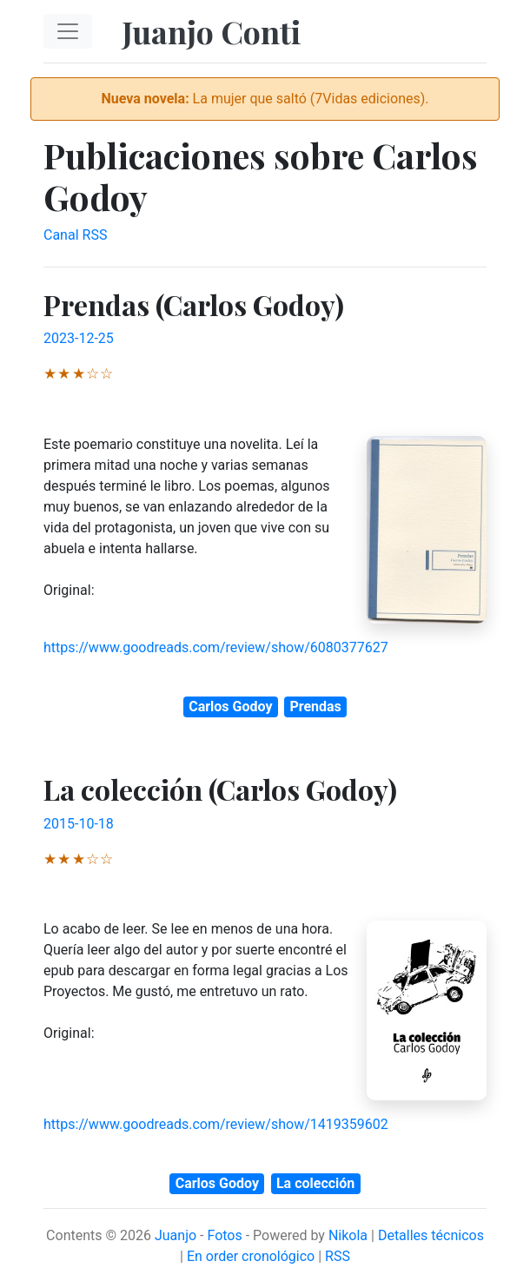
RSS (337, 1256)
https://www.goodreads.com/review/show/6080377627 (215, 647)
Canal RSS (75, 235)
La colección (315, 1183)
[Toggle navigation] (67, 31)
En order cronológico (251, 1256)
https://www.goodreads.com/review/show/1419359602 (215, 1124)
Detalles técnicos (431, 1235)
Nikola (348, 1235)
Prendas (315, 706)
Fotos (224, 1235)
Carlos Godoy (230, 706)
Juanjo (175, 1235)
